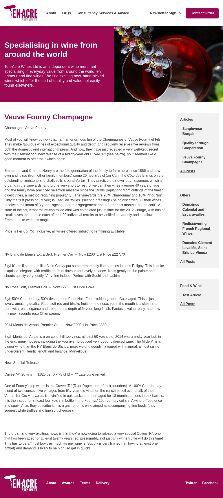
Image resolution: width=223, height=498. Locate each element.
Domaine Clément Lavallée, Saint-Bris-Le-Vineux (197, 247)
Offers (185, 195)
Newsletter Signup (165, 13)
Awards (68, 483)
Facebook (210, 483)
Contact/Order (202, 13)
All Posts (187, 171)
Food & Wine (191, 286)
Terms (85, 483)
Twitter (191, 483)
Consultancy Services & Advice (103, 13)
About (51, 13)
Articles (186, 119)
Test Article (191, 295)
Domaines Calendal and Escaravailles (193, 209)
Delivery (103, 483)
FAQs (66, 13)
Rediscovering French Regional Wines (196, 228)
